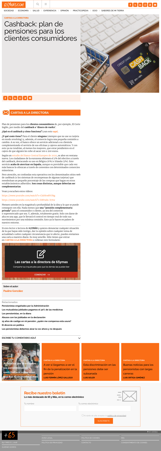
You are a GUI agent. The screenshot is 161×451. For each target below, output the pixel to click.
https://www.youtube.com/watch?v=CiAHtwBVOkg (28, 195)
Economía (23, 12)
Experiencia (50, 12)
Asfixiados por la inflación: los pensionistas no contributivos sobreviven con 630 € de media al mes (20, 363)
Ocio (94, 12)
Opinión (64, 12)
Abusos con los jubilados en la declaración (24, 317)
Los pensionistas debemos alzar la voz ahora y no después (32, 329)
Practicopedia (80, 12)
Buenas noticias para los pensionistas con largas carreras (139, 364)
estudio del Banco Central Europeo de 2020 (34, 155)
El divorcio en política (13, 325)
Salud (36, 12)
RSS (122, 438)
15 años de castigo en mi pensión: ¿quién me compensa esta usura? (36, 321)
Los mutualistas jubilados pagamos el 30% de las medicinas (32, 309)
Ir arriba (152, 432)
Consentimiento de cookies (134, 443)
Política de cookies (90, 438)
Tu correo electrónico (88, 403)
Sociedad (9, 12)
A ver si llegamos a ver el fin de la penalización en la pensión (60, 364)
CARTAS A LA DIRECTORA (19, 240)
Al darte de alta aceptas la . (104, 416)
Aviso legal (47, 438)
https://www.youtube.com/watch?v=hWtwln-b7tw (28, 200)
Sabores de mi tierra (112, 12)
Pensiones (9, 345)
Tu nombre (29, 403)
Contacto (86, 443)
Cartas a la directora (17, 18)
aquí (55, 131)
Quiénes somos (9, 447)
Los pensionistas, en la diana (16, 313)
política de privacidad (116, 416)
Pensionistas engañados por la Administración (25, 306)
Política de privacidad (52, 443)
